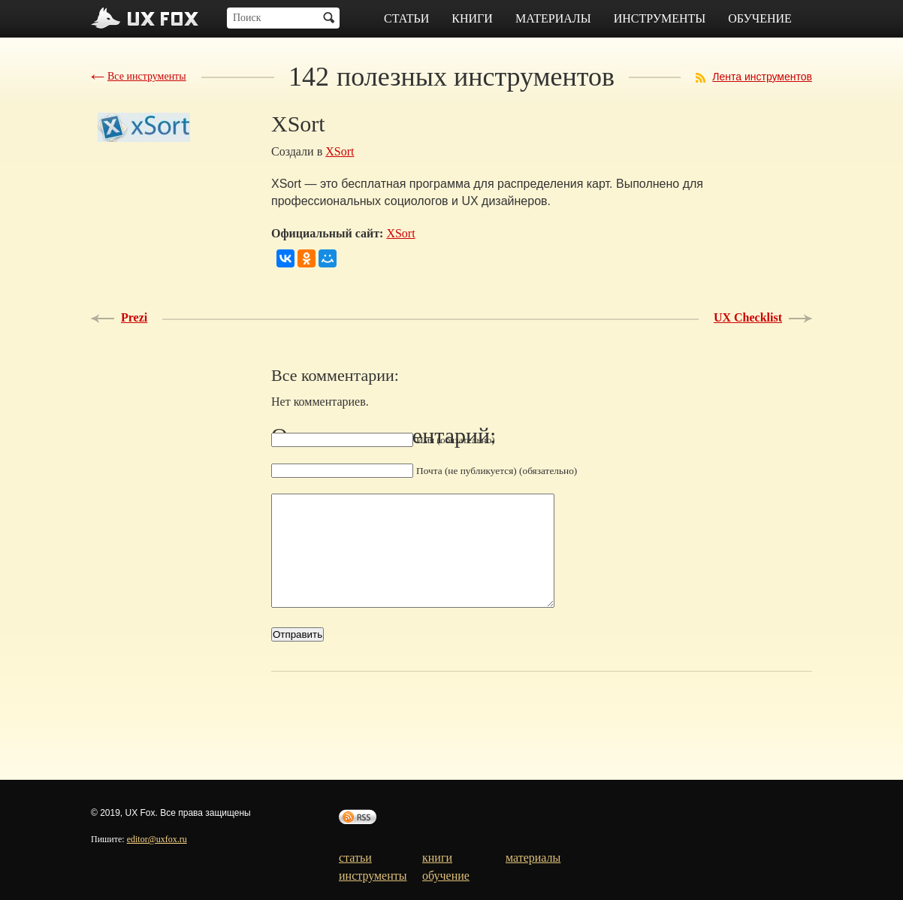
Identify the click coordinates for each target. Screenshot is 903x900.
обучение (760, 18)
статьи (406, 18)
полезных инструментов (451, 77)
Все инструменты (146, 76)
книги (472, 18)
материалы (553, 18)
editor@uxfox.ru (157, 839)
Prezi (134, 317)
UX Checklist (748, 317)
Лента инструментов (762, 77)
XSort (339, 151)
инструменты (660, 18)
